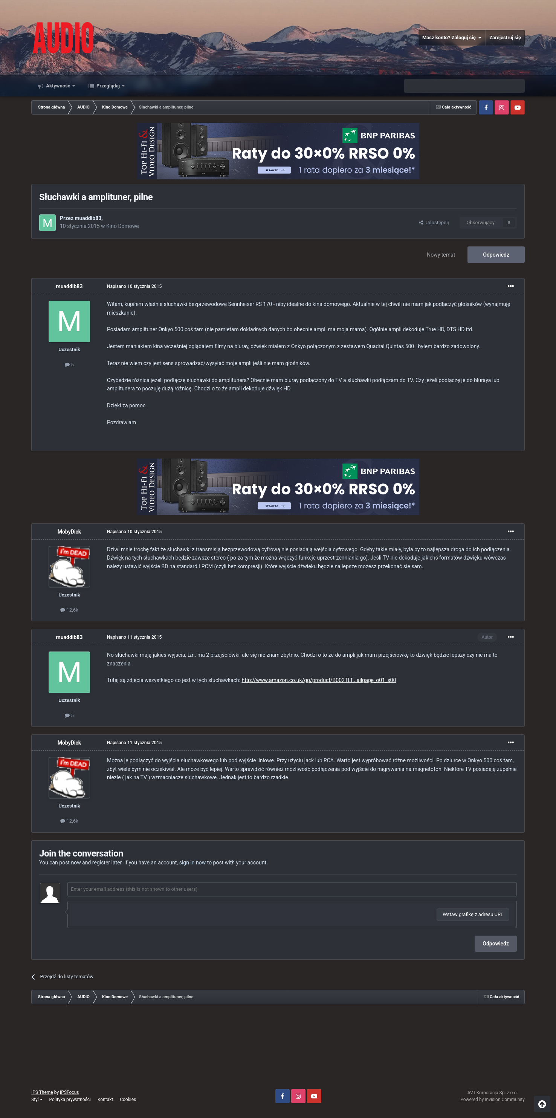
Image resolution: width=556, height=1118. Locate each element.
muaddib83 (88, 218)
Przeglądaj (108, 86)
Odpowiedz (496, 255)
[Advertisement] (278, 1049)
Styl (37, 1099)
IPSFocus (69, 1092)
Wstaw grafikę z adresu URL (473, 914)
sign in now (192, 863)
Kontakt (105, 1099)
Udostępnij (434, 222)
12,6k (69, 610)
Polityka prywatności (70, 1099)
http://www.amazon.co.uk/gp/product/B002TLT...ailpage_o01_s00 (318, 680)
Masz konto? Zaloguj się (451, 38)
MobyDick (69, 532)
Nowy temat (441, 255)
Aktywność (58, 86)
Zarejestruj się (505, 37)
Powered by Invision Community (492, 1099)
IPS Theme (42, 1092)
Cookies (128, 1099)
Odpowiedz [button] (496, 944)
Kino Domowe (122, 226)
